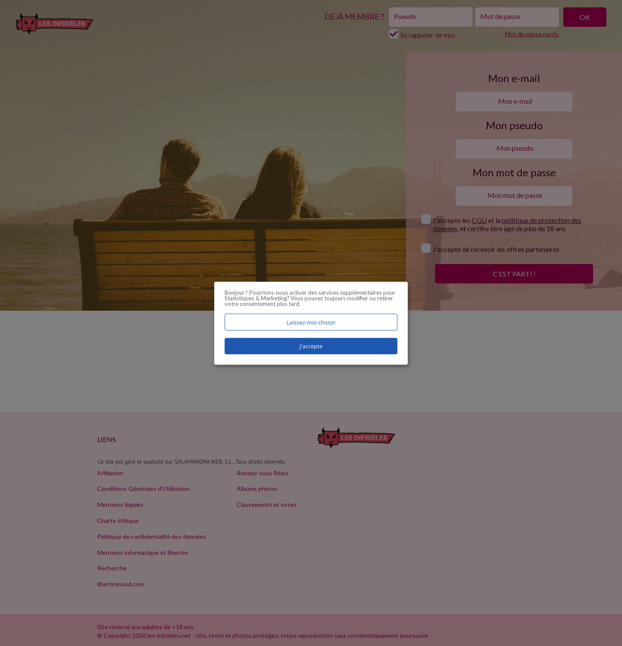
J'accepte (310, 346)
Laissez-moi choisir (311, 322)
